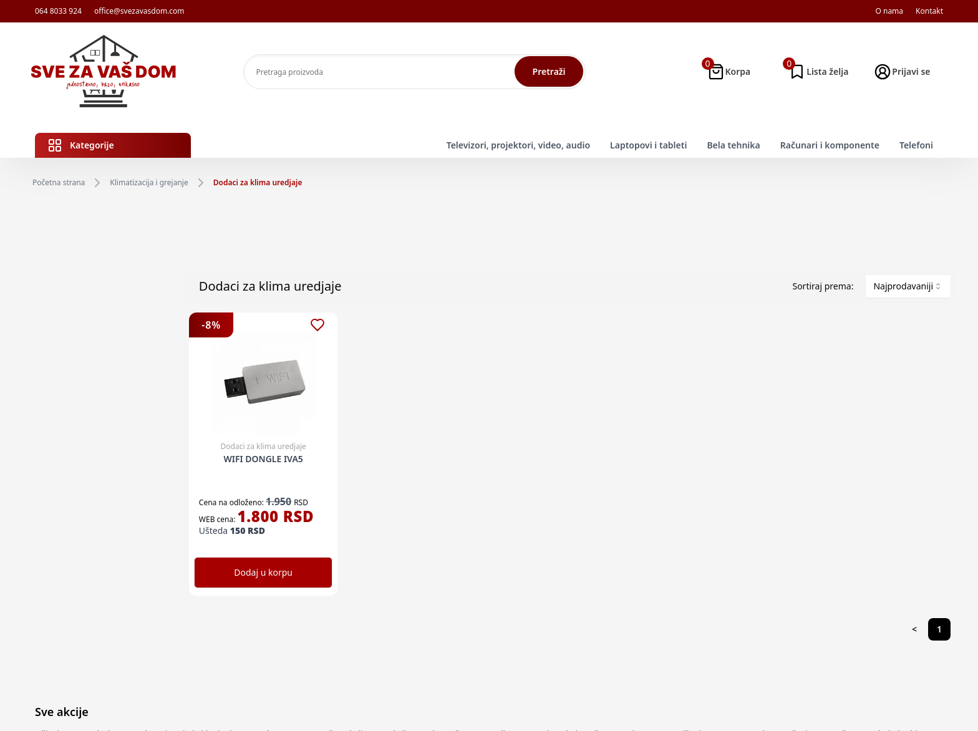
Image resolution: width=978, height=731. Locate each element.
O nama (889, 11)
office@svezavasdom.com (139, 11)
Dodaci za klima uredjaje (258, 183)
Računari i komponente (829, 145)
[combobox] (908, 286)
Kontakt (929, 11)
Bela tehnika (733, 145)
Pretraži (549, 71)
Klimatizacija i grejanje (149, 183)
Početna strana (58, 183)
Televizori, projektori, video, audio (518, 145)
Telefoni (916, 145)
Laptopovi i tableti (648, 145)
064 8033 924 (58, 11)
